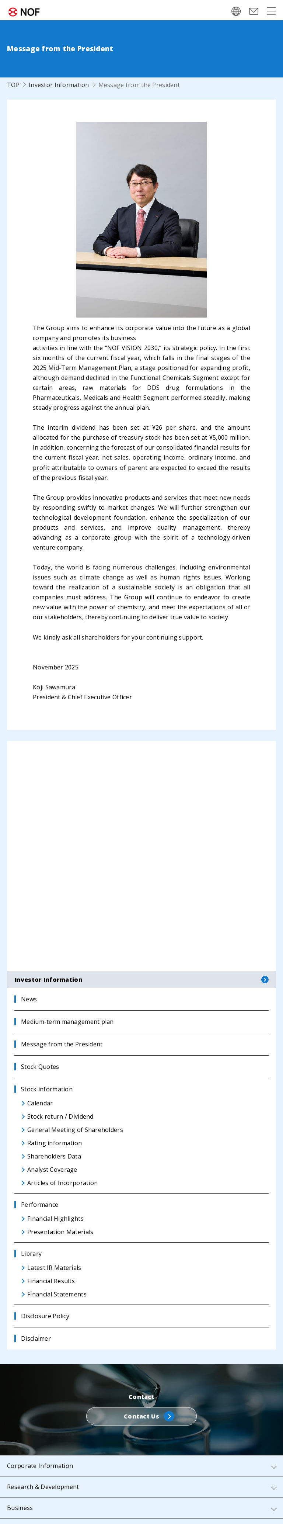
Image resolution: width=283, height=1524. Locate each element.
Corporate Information (40, 1390)
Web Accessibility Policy (239, 1510)
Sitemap (22, 1510)
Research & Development (43, 1411)
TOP (13, 85)
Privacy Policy (64, 1510)
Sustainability (26, 1474)
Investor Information (59, 85)
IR (10, 1453)
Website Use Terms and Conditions (144, 1510)
